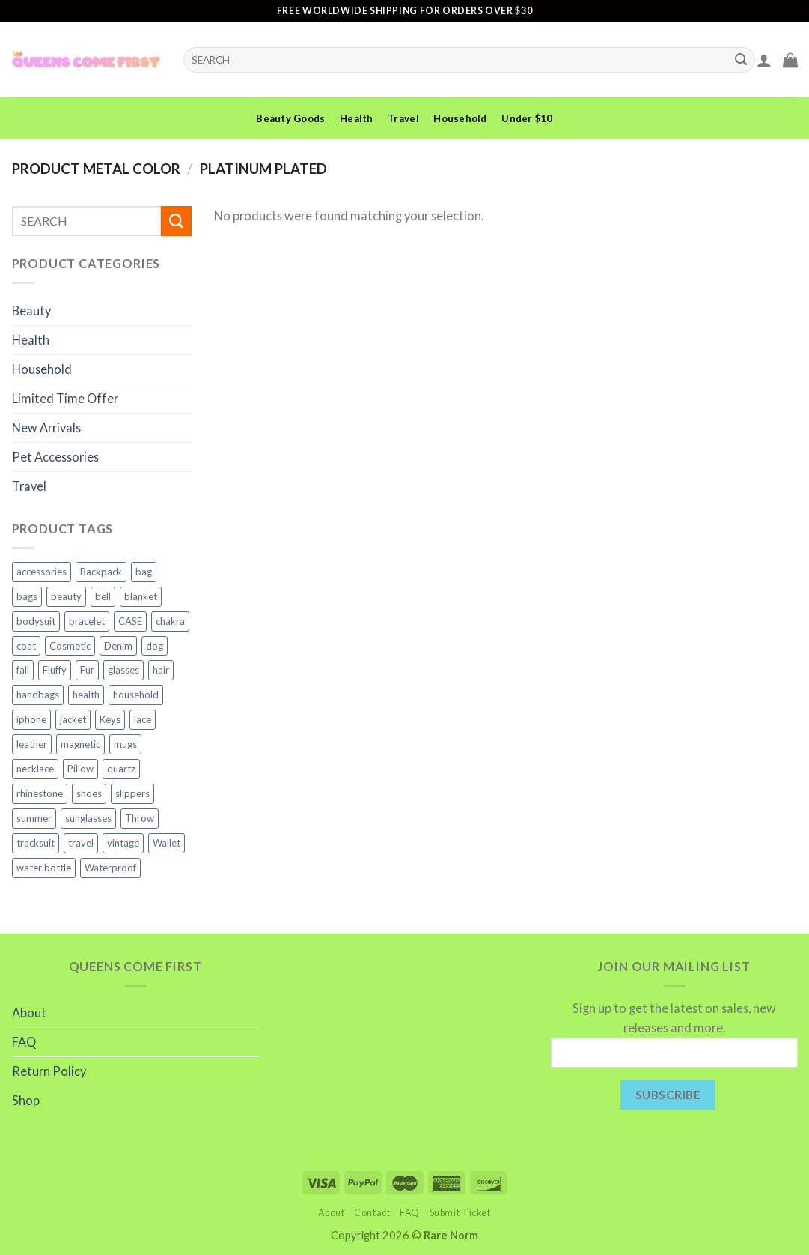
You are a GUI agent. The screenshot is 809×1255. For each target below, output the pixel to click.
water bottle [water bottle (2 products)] (43, 868)
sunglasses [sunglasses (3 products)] (88, 818)
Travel (403, 118)
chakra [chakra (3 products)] (170, 621)
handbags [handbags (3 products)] (37, 695)
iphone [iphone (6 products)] (31, 719)
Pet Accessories (55, 457)
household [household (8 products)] (136, 695)
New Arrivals (46, 427)
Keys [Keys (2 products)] (110, 719)
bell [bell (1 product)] (103, 596)
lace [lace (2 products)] (142, 719)
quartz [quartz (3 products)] (121, 769)
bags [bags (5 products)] (26, 596)
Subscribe (667, 1094)
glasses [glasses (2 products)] (123, 670)
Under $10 (526, 118)
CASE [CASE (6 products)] (130, 621)
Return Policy (49, 1071)
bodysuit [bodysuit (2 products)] (35, 621)
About (29, 1012)
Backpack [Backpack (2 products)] (101, 572)
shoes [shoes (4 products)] (89, 793)
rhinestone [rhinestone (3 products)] (39, 793)
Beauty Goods (290, 118)
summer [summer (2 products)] (34, 818)
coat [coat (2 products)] (26, 646)
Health (356, 118)
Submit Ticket (460, 1212)
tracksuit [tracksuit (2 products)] (35, 843)
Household (459, 118)
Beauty (31, 310)
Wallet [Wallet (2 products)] (166, 843)
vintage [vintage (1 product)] (123, 843)
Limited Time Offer (65, 398)
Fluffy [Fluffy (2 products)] (55, 670)
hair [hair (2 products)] (161, 670)
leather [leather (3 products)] (31, 744)
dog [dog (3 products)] (154, 646)
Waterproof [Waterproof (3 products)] (110, 868)
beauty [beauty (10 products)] (66, 596)
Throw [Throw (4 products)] (139, 818)
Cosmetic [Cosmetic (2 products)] (70, 646)
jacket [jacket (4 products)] (73, 719)
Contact (372, 1212)
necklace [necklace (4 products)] (35, 769)
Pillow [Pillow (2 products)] (80, 769)
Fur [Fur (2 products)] (87, 670)
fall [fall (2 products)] (22, 670)
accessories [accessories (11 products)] (41, 572)
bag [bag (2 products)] (143, 572)
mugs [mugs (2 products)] (125, 744)
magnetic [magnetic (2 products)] (80, 744)
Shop (26, 1100)
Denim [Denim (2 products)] (118, 646)
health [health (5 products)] (86, 695)
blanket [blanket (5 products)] (140, 596)
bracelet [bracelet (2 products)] (87, 621)
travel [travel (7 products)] (81, 843)
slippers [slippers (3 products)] (132, 793)
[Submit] (741, 60)
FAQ (24, 1042)
